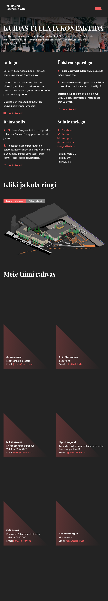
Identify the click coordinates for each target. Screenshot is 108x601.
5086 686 (21, 537)
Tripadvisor (68, 142)
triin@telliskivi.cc (75, 364)
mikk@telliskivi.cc (22, 452)
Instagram (67, 138)
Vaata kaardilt (15, 113)
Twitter (66, 134)
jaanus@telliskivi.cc (23, 364)
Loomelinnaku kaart (14, 201)
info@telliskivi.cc (67, 146)
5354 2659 (21, 449)
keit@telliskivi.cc (22, 540)
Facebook (67, 130)
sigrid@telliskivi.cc (76, 452)
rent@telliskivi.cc (75, 540)
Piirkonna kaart (35, 201)
